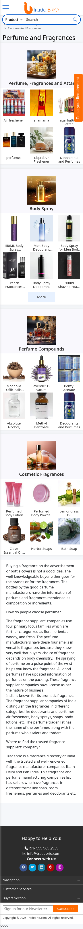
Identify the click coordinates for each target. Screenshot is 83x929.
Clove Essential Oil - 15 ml (13, 552)
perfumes (13, 157)
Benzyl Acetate (69, 388)
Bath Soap (69, 548)
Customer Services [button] (41, 888)
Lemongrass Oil (69, 513)
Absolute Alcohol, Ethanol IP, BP (14, 427)
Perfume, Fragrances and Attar (41, 83)
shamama (41, 120)
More (41, 297)
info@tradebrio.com (43, 853)
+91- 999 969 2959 (43, 848)
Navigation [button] (41, 880)
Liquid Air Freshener (41, 159)
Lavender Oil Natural (41, 388)
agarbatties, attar (69, 122)
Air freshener (14, 120)
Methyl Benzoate (41, 425)
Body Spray (41, 208)
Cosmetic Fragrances (41, 474)
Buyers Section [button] (41, 898)
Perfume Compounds (41, 349)
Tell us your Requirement (77, 98)
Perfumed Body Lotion (13, 513)
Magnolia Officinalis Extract (14, 390)
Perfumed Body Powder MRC (41, 515)
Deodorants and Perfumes (69, 159)
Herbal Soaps (41, 548)
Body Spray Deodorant (41, 285)
